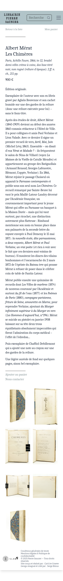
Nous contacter (14, 379)
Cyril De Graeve (52, 563)
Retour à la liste (13, 29)
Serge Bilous (53, 566)
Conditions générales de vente (35, 551)
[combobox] (39, 18)
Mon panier (51, 29)
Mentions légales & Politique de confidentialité (35, 554)
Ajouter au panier (16, 374)
